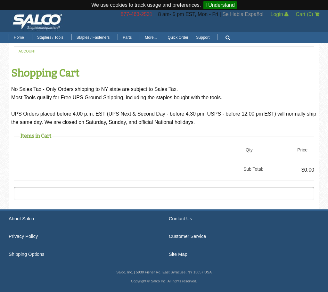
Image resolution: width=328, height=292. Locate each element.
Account (27, 51)
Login (279, 14)
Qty (249, 149)
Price (302, 149)
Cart (307, 14)
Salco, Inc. (37, 21)
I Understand (220, 5)
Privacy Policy (23, 236)
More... (151, 37)
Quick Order (178, 37)
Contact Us (180, 218)
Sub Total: (253, 169)
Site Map (178, 254)
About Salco (21, 218)
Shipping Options (27, 254)
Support (202, 37)
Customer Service (187, 236)
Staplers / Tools (50, 37)
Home (19, 37)
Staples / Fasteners (93, 37)
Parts (127, 37)
